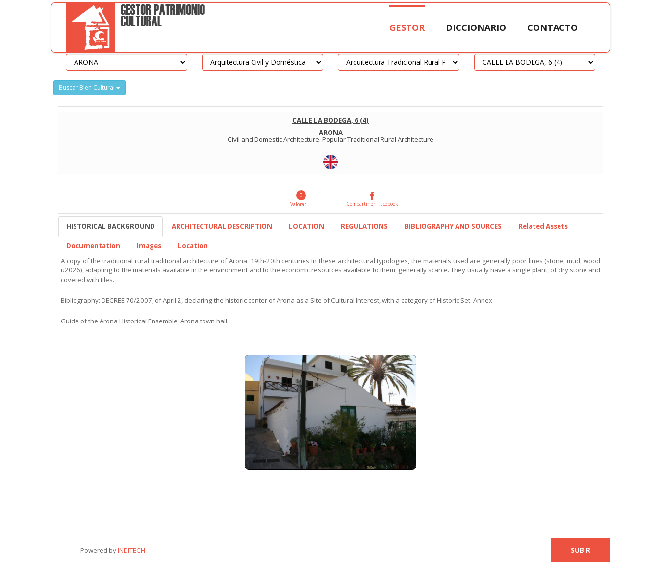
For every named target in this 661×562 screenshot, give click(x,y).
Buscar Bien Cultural (89, 87)
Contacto (552, 27)
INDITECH (130, 550)
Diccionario (476, 27)
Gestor (407, 27)
